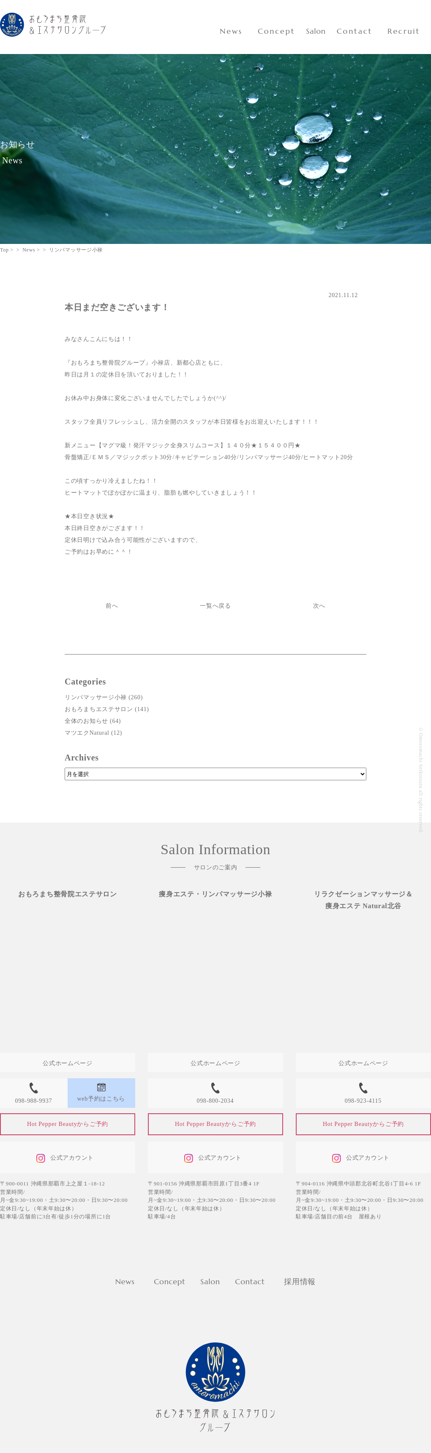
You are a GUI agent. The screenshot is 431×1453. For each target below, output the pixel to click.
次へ (319, 606)
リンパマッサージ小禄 (96, 697)
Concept (276, 31)
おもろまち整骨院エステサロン (67, 894)
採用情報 (300, 1281)
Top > (7, 250)
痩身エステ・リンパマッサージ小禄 (215, 894)
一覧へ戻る (215, 606)
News (231, 31)
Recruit (403, 31)
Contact (354, 31)
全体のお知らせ (86, 721)
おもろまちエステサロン (99, 709)
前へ (112, 606)
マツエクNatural (87, 733)
